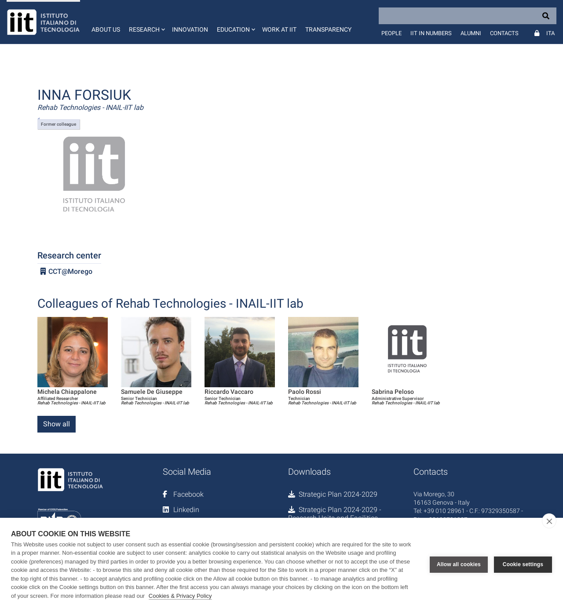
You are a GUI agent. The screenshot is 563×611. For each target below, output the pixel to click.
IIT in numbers (431, 33)
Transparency (328, 29)
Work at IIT (279, 29)
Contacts (504, 33)
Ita (550, 33)
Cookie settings (523, 564)
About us (105, 29)
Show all (56, 424)
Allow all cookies (459, 564)
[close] (549, 520)
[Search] (467, 15)
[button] (146, 22)
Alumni (471, 33)
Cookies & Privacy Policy (180, 596)
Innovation (190, 29)
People (391, 33)
